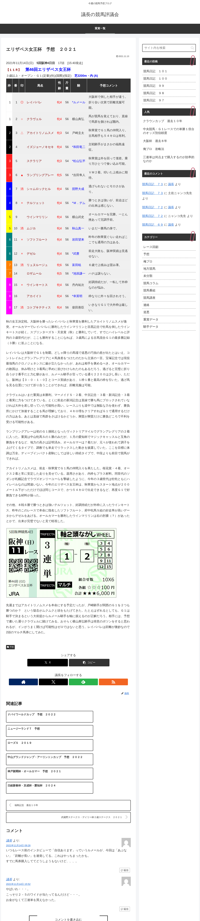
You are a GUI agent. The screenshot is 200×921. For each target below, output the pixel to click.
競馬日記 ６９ (152, 224)
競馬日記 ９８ (153, 93)
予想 (10, 647)
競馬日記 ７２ (152, 207)
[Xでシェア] (47, 662)
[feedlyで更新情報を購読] (72, 682)
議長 (9, 803)
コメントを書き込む (68, 882)
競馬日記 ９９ (153, 85)
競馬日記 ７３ (152, 184)
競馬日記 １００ (155, 78)
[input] (169, 48)
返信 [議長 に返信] (124, 832)
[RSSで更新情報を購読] (80, 682)
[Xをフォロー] (64, 682)
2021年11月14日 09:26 (18, 807)
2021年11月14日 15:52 (18, 846)
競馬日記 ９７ (153, 100)
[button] (89, 662)
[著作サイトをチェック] (56, 682)
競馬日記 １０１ (155, 71)
